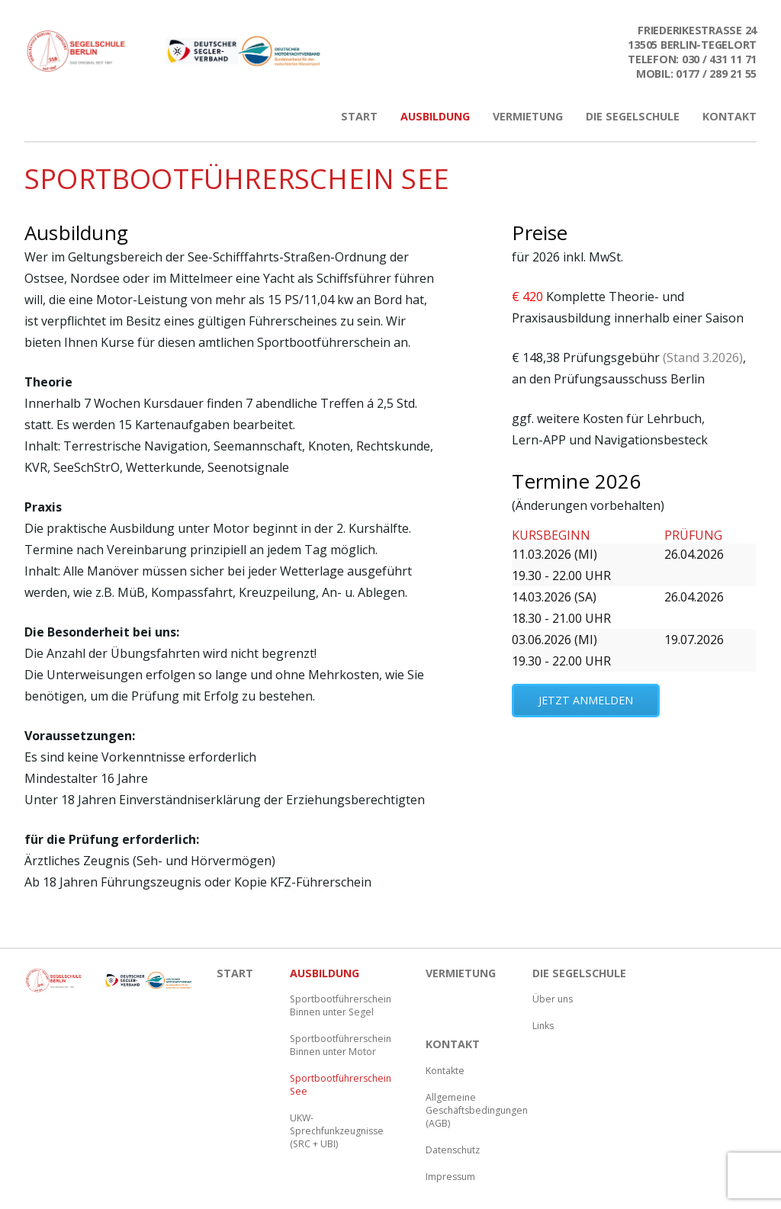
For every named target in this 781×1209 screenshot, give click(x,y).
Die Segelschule (633, 116)
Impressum (450, 1176)
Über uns (552, 999)
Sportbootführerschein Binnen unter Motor (339, 1045)
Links (543, 1025)
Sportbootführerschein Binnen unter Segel (339, 1005)
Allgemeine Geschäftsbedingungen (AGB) (475, 1110)
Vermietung (528, 116)
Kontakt (729, 116)
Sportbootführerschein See (339, 1085)
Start (359, 116)
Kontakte (445, 1070)
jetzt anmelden (585, 700)
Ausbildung (435, 116)
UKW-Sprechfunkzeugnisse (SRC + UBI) (337, 1130)
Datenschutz (453, 1149)
